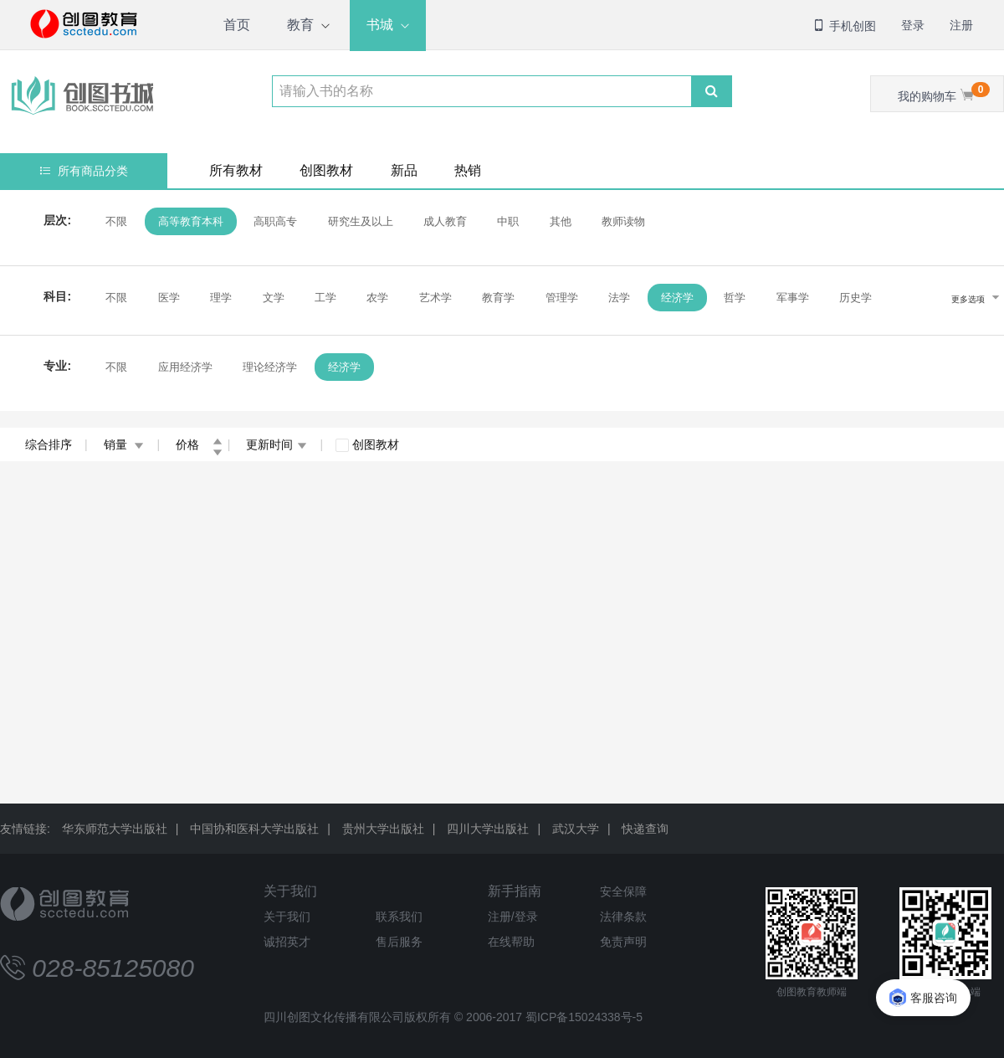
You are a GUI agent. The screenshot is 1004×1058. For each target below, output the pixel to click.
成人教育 (445, 221)
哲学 (734, 297)
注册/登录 (513, 916)
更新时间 (276, 444)
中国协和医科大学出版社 (254, 828)
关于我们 (290, 891)
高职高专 (275, 221)
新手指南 (514, 891)
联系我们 (399, 916)
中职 (508, 221)
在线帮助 (511, 941)
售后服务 (399, 941)
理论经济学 (270, 367)
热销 (467, 170)
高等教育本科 (190, 221)
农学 (377, 297)
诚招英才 (287, 941)
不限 (116, 221)
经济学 (677, 297)
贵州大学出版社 (383, 828)
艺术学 (435, 297)
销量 (124, 444)
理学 (221, 297)
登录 (913, 25)
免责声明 (623, 941)
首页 (236, 25)
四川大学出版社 (488, 828)
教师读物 (623, 221)
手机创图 (844, 26)
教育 (300, 25)
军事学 (792, 297)
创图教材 (326, 170)
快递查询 (645, 828)
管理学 (562, 297)
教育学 (498, 297)
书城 (379, 25)
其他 (560, 221)
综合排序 (48, 444)
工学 (325, 297)
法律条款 (623, 916)
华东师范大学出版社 (114, 828)
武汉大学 (575, 828)
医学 (168, 297)
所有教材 (236, 170)
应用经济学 (184, 367)
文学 (273, 297)
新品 (404, 170)
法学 (619, 297)
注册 (961, 25)
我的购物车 (944, 92)
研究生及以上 (359, 221)
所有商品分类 (84, 170)
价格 (199, 444)
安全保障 (623, 891)
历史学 (855, 297)
